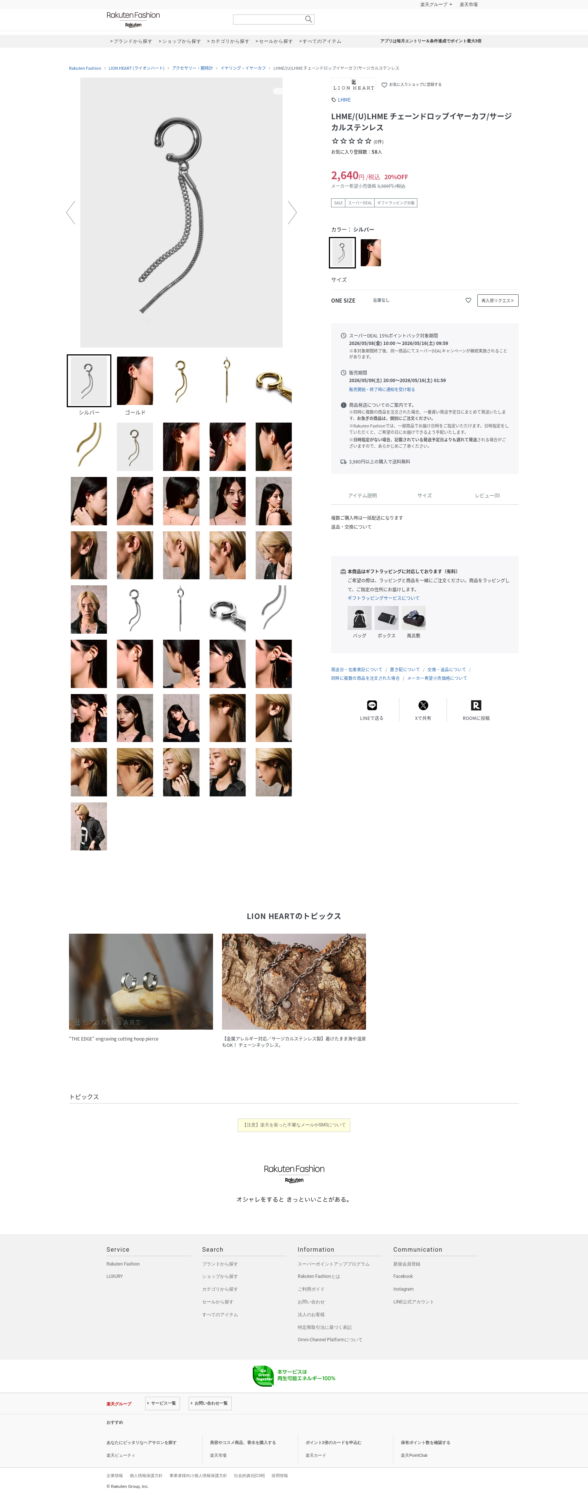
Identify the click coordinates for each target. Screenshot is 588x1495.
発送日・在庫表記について (356, 669)
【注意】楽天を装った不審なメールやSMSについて (294, 1125)
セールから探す (218, 1302)
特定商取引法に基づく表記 (325, 1327)
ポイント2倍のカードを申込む (334, 1442)
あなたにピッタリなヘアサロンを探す (141, 1442)
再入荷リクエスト (498, 300)
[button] (71, 212)
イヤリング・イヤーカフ (243, 68)
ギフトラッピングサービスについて (384, 598)
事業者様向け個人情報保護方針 (198, 1475)
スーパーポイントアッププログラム (334, 1264)
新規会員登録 (406, 1264)
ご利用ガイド (311, 1289)
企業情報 (114, 1475)
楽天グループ (433, 4)
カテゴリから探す (220, 1289)
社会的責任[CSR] (249, 1475)
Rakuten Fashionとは (319, 1276)
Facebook (403, 1276)
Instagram (403, 1289)
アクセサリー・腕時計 (192, 68)
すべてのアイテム (220, 1314)
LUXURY (114, 1276)
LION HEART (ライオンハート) (137, 68)
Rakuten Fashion (164, 19)
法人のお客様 (311, 1314)
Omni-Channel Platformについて (330, 1339)
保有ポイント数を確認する (425, 1442)
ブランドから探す (220, 1264)
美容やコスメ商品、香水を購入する (243, 1442)
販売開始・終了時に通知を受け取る (382, 389)
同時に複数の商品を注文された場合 (365, 678)
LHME (344, 99)
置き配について (405, 669)
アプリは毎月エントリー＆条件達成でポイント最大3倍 (431, 41)
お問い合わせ (311, 1302)
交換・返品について (447, 669)
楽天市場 (469, 4)
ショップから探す (220, 1276)
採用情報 (280, 1475)
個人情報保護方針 (146, 1475)
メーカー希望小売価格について (437, 678)
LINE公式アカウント (413, 1302)
